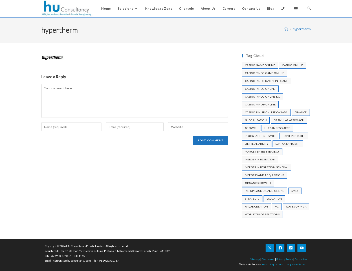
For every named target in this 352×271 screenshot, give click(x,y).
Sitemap (255, 259)
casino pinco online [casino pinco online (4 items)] (260, 88)
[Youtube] (301, 248)
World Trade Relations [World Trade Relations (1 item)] (262, 214)
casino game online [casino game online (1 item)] (260, 65)
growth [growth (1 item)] (251, 128)
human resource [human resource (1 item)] (277, 128)
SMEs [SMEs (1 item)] (295, 190)
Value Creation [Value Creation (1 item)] (256, 206)
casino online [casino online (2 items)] (292, 65)
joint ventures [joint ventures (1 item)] (293, 136)
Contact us (301, 259)
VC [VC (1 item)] (277, 206)
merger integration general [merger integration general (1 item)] (266, 167)
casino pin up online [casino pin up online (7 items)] (260, 104)
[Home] (286, 29)
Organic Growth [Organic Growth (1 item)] (258, 183)
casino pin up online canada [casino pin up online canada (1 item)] (266, 112)
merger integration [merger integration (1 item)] (260, 159)
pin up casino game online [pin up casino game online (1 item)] (264, 190)
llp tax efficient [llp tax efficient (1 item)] (287, 143)
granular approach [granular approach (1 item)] (289, 120)
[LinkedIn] (291, 248)
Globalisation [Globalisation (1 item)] (256, 120)
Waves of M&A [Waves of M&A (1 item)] (296, 206)
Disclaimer (268, 259)
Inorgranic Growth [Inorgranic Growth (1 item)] (260, 136)
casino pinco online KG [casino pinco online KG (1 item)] (262, 96)
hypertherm (302, 29)
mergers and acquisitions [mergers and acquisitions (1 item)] (264, 175)
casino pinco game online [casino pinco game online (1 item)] (264, 73)
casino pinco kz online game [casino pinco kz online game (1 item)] (266, 81)
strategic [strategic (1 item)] (252, 198)
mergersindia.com (296, 264)
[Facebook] (280, 248)
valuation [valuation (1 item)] (274, 198)
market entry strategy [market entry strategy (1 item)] (262, 151)
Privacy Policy (284, 259)
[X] (270, 248)
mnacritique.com (272, 264)
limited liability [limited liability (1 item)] (256, 143)
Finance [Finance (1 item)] (301, 112)
